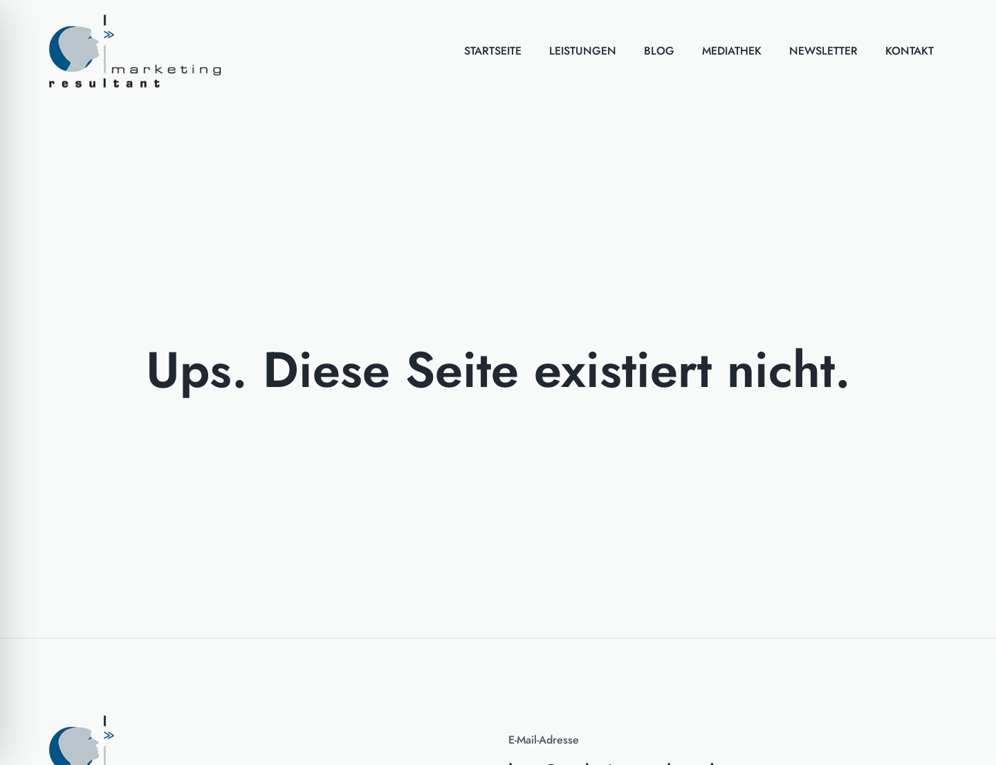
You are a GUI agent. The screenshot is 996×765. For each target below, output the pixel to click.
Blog (659, 51)
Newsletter (823, 51)
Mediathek (732, 51)
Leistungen (582, 51)
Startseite (493, 51)
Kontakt (909, 51)
